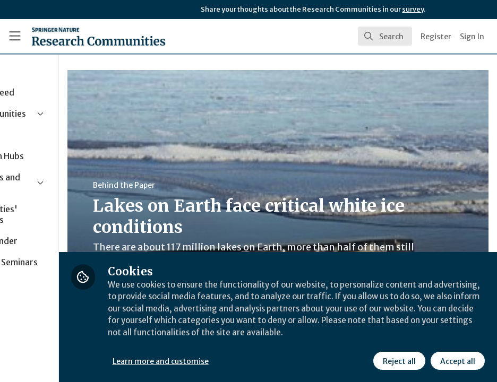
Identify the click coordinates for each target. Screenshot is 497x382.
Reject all (398, 360)
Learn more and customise (238, 360)
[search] (385, 36)
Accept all (456, 360)
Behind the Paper (201, 185)
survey (413, 9)
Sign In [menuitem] (472, 36)
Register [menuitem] (436, 36)
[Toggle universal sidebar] (15, 36)
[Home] (98, 36)
